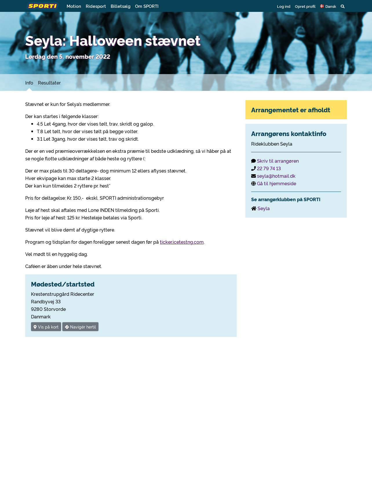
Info (29, 82)
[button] (328, 6)
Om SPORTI (146, 6)
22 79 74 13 (269, 168)
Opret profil (305, 6)
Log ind (283, 6)
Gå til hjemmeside (276, 183)
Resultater (49, 82)
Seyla (264, 208)
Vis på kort (46, 326)
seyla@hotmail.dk (276, 176)
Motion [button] (74, 6)
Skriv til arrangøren (278, 160)
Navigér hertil (80, 326)
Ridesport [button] (96, 6)
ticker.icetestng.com (182, 242)
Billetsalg (120, 6)
